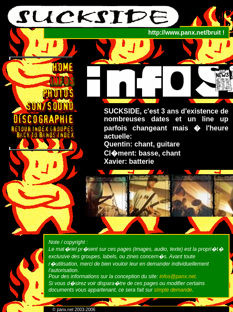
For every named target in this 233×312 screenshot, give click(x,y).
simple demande (173, 290)
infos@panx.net (177, 276)
